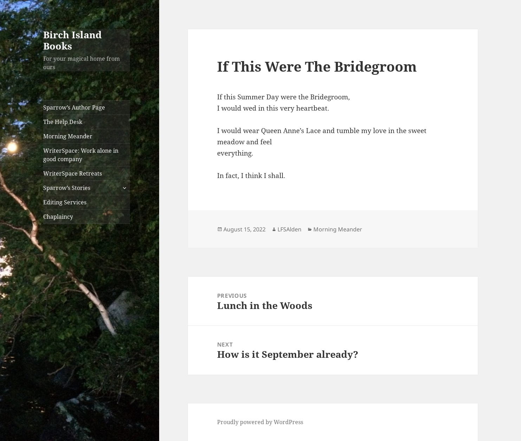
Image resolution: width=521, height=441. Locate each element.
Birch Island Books (72, 40)
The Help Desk (62, 122)
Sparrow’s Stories (66, 188)
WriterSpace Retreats (72, 173)
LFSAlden (289, 229)
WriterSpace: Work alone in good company (80, 155)
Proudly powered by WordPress (260, 422)
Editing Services (64, 202)
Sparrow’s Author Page (74, 107)
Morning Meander (67, 136)
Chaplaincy (58, 216)
